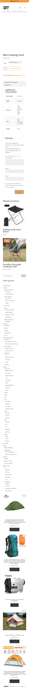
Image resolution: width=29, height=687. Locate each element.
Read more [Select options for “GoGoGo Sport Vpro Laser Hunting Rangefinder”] (14, 600)
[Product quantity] (5, 64)
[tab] (14, 77)
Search (23, 271)
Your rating (8, 151)
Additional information (11, 77)
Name (7, 163)
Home (4, 11)
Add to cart (15, 63)
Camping (9, 11)
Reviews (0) (8, 80)
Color (5, 58)
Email (7, 171)
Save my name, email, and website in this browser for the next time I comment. (14, 180)
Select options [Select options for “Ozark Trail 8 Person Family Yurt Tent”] (14, 636)
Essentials (14, 11)
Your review (8, 153)
